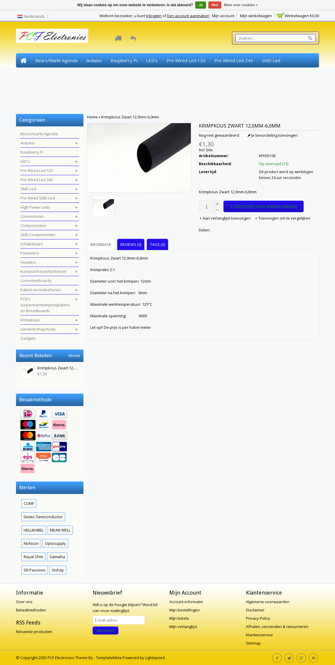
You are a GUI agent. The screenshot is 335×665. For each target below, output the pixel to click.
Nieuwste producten (34, 631)
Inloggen (154, 15)
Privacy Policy (258, 618)
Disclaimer (255, 610)
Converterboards (127, 89)
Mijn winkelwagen (256, 15)
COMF (29, 503)
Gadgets (109, 103)
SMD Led (271, 60)
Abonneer (105, 630)
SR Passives (35, 570)
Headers (29, 89)
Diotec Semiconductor (43, 516)
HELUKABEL (34, 530)
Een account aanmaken (188, 15)
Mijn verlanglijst (183, 626)
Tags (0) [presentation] (157, 244)
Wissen (74, 355)
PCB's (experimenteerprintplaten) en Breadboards (261, 89)
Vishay (58, 570)
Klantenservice (259, 634)
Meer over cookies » (241, 5)
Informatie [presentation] (101, 244)
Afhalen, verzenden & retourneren (277, 626)
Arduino (94, 60)
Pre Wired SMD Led (40, 75)
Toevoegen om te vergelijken (282, 218)
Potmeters (278, 75)
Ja (200, 5)
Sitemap (253, 643)
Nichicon (31, 543)
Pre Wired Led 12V (186, 60)
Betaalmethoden (31, 610)
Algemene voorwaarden (267, 601)
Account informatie (186, 601)
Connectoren (127, 75)
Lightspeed (155, 657)
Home (23, 60)
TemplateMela (109, 657)
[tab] (101, 244)
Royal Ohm (33, 556)
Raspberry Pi (124, 60)
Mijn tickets (179, 618)
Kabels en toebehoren (177, 89)
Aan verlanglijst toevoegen (225, 218)
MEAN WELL (60, 530)
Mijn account (223, 15)
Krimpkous (31, 103)
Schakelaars (246, 75)
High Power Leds (87, 75)
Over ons (24, 601)
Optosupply (55, 543)
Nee (215, 5)
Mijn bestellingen (184, 610)
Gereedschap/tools (71, 103)
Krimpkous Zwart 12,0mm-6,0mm (130, 117)
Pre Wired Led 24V (233, 60)
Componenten (163, 75)
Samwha (57, 556)
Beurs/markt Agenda (56, 60)
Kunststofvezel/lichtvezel (74, 89)
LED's (152, 60)
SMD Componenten (206, 75)
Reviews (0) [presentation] (130, 244)
